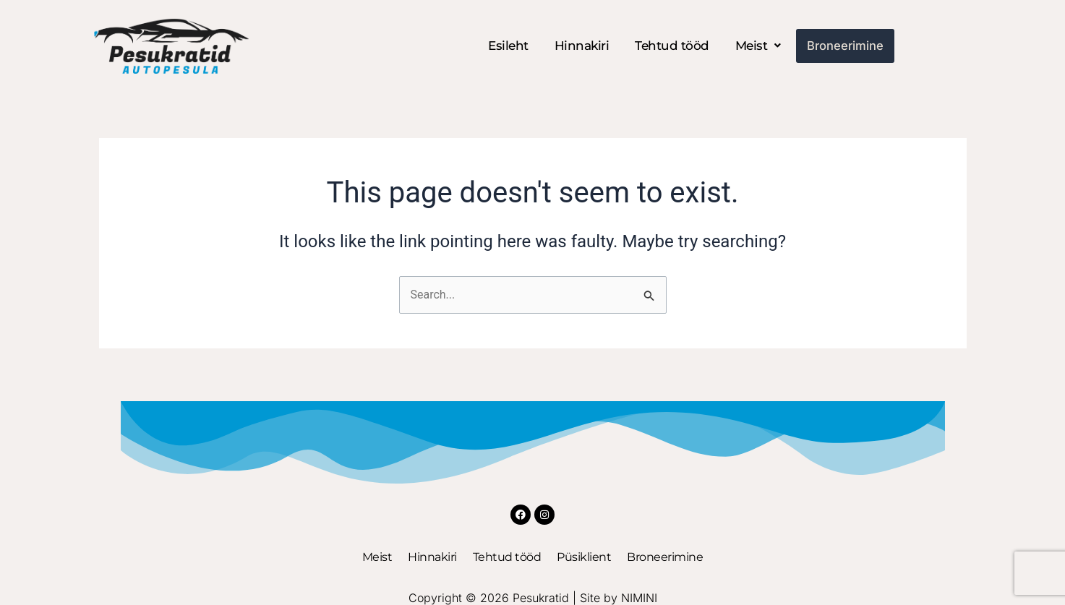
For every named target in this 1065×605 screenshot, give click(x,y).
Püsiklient (584, 558)
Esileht (512, 45)
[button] (761, 45)
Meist (761, 45)
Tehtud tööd (675, 45)
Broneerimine (845, 46)
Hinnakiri (584, 45)
